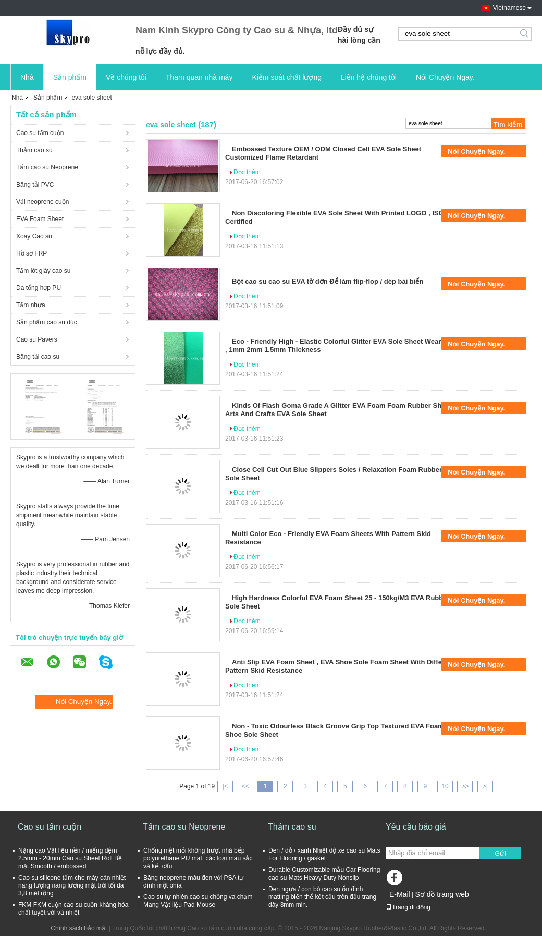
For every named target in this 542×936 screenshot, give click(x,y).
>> (465, 786)
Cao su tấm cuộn (40, 133)
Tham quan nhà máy (199, 77)
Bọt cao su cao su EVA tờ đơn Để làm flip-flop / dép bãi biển (327, 281)
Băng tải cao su (37, 356)
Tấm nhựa (30, 305)
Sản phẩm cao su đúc (46, 322)
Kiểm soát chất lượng (287, 77)
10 (444, 786)
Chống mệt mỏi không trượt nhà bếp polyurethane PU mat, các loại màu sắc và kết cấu (197, 858)
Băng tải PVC (35, 184)
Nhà (27, 77)
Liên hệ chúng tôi (369, 77)
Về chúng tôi (126, 77)
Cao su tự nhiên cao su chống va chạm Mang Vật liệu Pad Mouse (197, 900)
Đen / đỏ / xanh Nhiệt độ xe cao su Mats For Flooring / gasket (324, 854)
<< (245, 786)
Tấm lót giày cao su (43, 270)
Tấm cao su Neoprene (47, 167)
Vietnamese (509, 7)
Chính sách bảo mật (79, 928)
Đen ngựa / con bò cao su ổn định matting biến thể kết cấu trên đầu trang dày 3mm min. (322, 896)
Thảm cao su (34, 150)
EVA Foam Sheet (40, 219)
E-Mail (399, 894)
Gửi (500, 853)
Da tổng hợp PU (38, 287)
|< (225, 786)
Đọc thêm (247, 172)
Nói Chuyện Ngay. (445, 77)
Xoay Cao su (34, 236)
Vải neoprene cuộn (42, 201)
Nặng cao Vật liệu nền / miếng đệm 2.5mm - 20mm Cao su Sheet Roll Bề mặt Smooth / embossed (70, 858)
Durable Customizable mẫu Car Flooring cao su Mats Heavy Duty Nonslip (324, 873)
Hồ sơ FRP (31, 253)
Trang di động (408, 907)
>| (485, 786)
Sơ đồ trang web (442, 894)
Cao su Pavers (36, 339)
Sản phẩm (70, 77)
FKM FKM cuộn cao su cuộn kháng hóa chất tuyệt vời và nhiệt (73, 908)
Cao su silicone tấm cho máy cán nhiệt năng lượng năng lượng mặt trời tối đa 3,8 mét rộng (72, 885)
